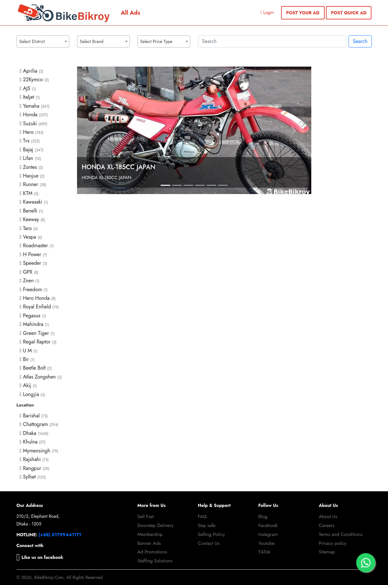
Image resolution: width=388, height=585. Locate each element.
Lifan (30, 158)
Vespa (31, 237)
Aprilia (31, 71)
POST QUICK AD (349, 13)
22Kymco (34, 79)
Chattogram (39, 424)
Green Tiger (37, 333)
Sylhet (33, 476)
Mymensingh (39, 450)
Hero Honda (38, 298)
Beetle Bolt (36, 368)
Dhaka (34, 433)
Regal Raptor (38, 341)
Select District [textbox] (32, 41)
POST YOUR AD (303, 13)
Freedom (34, 289)
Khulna (33, 441)
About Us (328, 516)
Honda (34, 114)
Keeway (32, 219)
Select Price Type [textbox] (156, 41)
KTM (29, 193)
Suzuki (33, 123)
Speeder (33, 263)
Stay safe (206, 525)
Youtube (266, 543)
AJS (28, 88)
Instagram (268, 534)
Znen (29, 280)
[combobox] (43, 41)
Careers (327, 525)
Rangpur (35, 468)
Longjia (32, 394)
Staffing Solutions (155, 560)
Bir (27, 359)
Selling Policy (211, 534)
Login (267, 12)
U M (29, 350)
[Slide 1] (165, 185)
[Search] (272, 41)
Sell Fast (146, 516)
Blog (263, 516)
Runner (33, 184)
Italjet (30, 97)
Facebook (268, 525)
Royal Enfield (39, 306)
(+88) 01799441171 (60, 534)
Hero (32, 132)
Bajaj (32, 149)
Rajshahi (34, 459)
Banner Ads (149, 543)
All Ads (130, 13)
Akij (28, 385)
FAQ (202, 516)
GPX (29, 272)
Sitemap (327, 551)
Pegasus (33, 315)
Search (360, 41)
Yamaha (35, 106)
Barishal (34, 415)
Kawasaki (34, 202)
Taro (29, 228)
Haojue (32, 175)
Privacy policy (333, 543)
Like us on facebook (40, 557)
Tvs (30, 140)
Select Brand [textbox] (91, 41)
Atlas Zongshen (41, 376)
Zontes (31, 167)
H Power (33, 254)
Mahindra (34, 324)
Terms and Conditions (341, 534)
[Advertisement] (345, 162)
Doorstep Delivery (156, 525)
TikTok (264, 551)
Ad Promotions (152, 551)
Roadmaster (37, 245)
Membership (150, 534)
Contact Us (209, 543)
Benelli (31, 210)
